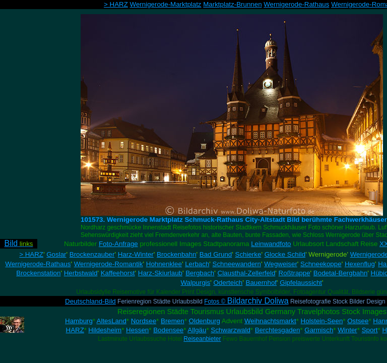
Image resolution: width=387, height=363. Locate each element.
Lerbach (197, 264)
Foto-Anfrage (118, 244)
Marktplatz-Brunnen (232, 4)
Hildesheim (104, 330)
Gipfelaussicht (301, 282)
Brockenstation (38, 273)
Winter (347, 330)
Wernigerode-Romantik (108, 264)
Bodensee (168, 330)
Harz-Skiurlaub (160, 273)
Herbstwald (81, 273)
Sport (370, 330)
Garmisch (318, 330)
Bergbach (199, 273)
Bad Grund (216, 254)
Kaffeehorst (118, 273)
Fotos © (246, 301)
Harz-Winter (136, 254)
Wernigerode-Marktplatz (166, 4)
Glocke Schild (285, 254)
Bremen (172, 321)
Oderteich (227, 282)
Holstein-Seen (322, 321)
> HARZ (116, 4)
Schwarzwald (230, 330)
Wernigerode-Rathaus (296, 4)
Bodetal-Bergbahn (340, 273)
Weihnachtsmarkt (270, 321)
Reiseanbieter (202, 338)
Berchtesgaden (277, 330)
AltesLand (111, 321)
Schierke (248, 254)
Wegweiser (280, 264)
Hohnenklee (164, 264)
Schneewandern (237, 264)
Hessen (137, 330)
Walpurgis (195, 282)
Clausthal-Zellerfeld (247, 273)
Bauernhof (261, 282)
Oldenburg (204, 321)
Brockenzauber (92, 254)
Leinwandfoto (271, 244)
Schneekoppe (321, 264)
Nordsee (143, 321)
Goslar (56, 254)
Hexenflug (360, 264)
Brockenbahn (177, 254)
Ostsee (357, 321)
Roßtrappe (294, 273)
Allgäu (196, 330)
